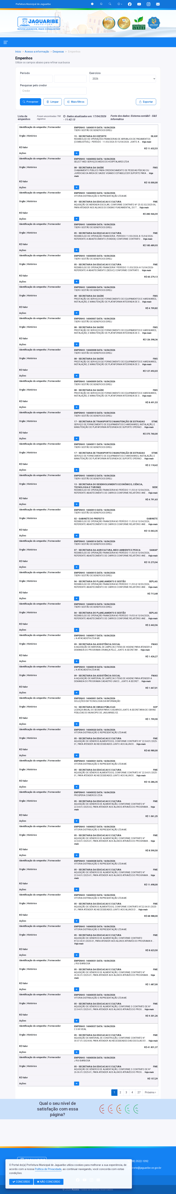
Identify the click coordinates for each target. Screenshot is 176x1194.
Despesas (58, 51)
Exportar (146, 101)
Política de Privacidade (48, 1169)
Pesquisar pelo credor (33, 85)
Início (18, 51)
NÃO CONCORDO (48, 1181)
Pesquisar (30, 102)
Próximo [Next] (150, 1092)
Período (25, 73)
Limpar (52, 101)
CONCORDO (21, 1181)
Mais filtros (75, 101)
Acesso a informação (37, 51)
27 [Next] (139, 1092)
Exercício (95, 73)
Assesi (75, 1189)
